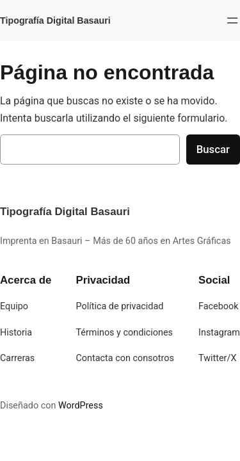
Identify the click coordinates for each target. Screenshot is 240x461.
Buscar (213, 149)
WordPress (80, 405)
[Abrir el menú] (232, 20)
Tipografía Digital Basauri (55, 20)
